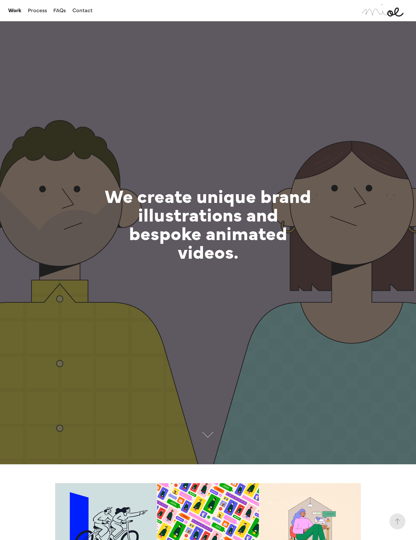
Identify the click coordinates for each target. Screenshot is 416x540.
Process (37, 10)
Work (14, 10)
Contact (82, 10)
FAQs (59, 10)
